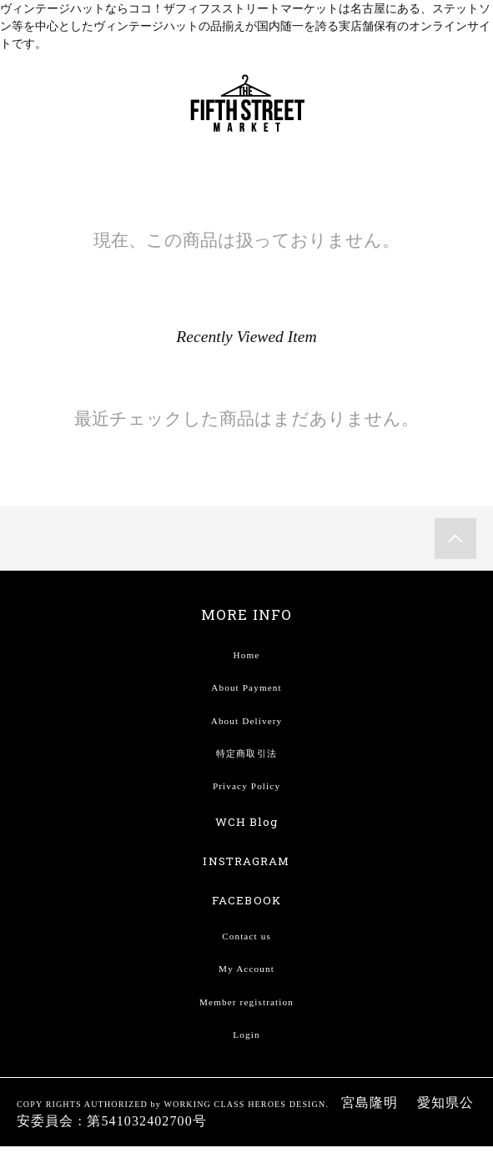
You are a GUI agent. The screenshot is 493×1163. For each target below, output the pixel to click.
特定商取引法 (246, 753)
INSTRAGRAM (246, 860)
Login (246, 1035)
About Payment (246, 687)
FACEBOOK (246, 900)
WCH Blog (247, 821)
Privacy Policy (246, 786)
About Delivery (247, 721)
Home (247, 655)
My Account (246, 969)
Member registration (246, 1002)
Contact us (246, 936)
